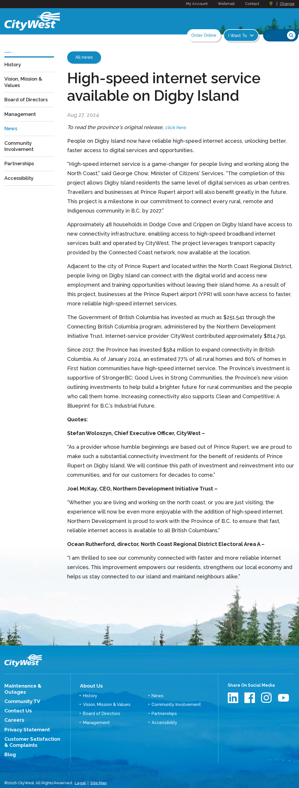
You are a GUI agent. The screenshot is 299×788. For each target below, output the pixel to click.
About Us (89, 685)
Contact (252, 3)
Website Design (18, 776)
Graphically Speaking (59, 776)
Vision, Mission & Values (24, 90)
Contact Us (15, 702)
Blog (9, 743)
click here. (178, 127)
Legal (80, 770)
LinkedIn (234, 698)
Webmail (226, 3)
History (13, 73)
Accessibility (20, 185)
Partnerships (20, 171)
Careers (12, 711)
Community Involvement (20, 153)
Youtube (284, 698)
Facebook (250, 698)
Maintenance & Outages (29, 685)
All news (84, 57)
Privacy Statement (24, 720)
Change (287, 3)
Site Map (98, 770)
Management (21, 122)
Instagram (267, 698)
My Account (197, 3)
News (11, 136)
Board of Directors (28, 108)
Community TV (19, 694)
